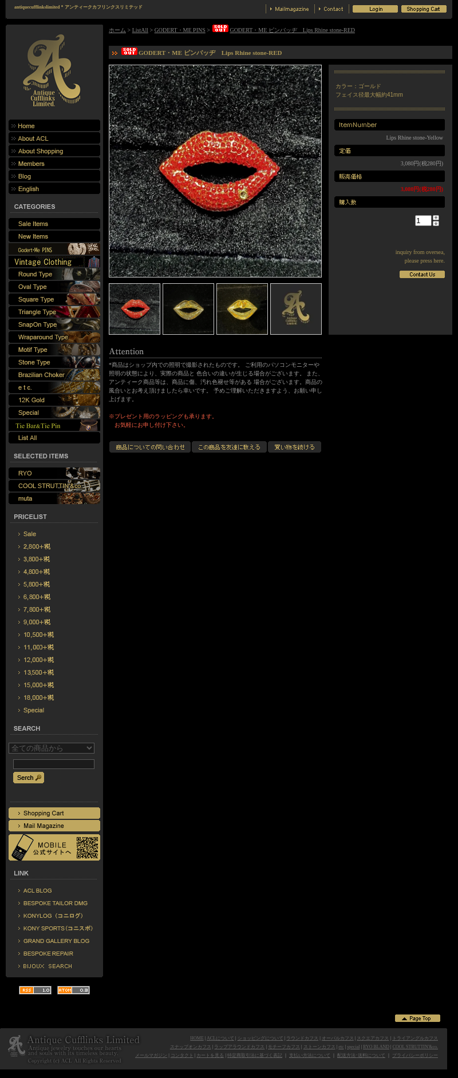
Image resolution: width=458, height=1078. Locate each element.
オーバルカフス (338, 1038)
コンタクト (182, 1055)
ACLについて (220, 1038)
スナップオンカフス (190, 1046)
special (353, 1046)
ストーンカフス (319, 1046)
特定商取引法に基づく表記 (254, 1055)
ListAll (140, 30)
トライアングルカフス (415, 1038)
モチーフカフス (284, 1046)
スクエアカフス (373, 1038)
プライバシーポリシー (415, 1055)
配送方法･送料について (361, 1055)
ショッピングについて (260, 1038)
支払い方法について (309, 1055)
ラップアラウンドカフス (239, 1046)
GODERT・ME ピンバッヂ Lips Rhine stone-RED (283, 30)
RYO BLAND (376, 1046)
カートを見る (210, 1055)
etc (341, 1046)
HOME (197, 1038)
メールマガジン (151, 1055)
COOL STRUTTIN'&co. (415, 1046)
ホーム (117, 30)
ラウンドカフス (302, 1038)
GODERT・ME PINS (180, 30)
